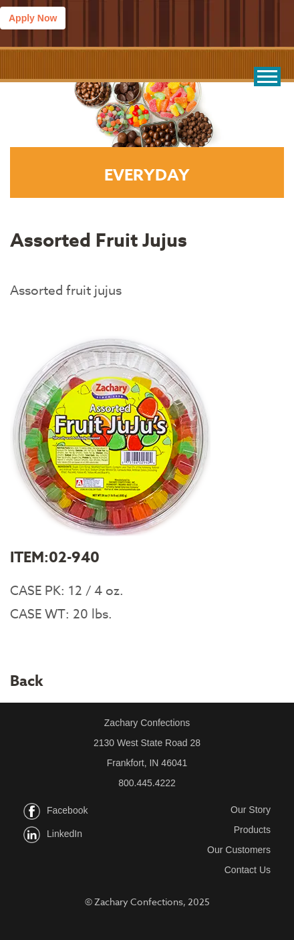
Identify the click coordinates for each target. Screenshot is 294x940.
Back (26, 681)
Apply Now (33, 18)
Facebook (67, 810)
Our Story (251, 809)
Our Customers (239, 849)
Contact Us (248, 869)
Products (252, 829)
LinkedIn (64, 833)
